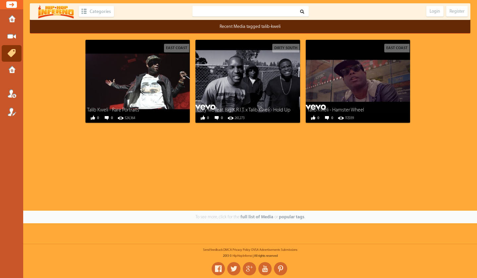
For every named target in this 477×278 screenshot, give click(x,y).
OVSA (255, 249)
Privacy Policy (241, 249)
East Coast (176, 48)
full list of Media (256, 216)
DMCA (227, 249)
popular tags (291, 216)
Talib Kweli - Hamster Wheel (335, 110)
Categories (100, 11)
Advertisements (269, 249)
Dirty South (285, 48)
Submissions (12, 70)
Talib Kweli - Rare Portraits (113, 110)
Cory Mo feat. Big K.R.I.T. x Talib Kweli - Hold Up (244, 110)
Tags (12, 53)
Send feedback (213, 249)
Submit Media (12, 36)
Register (12, 112)
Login (12, 93)
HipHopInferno (242, 255)
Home (12, 19)
